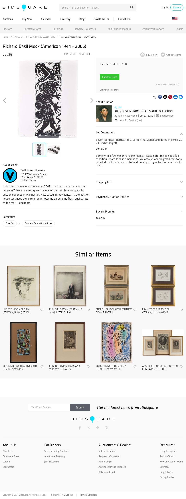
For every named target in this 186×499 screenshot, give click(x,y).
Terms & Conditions (88, 495)
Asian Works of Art (153, 29)
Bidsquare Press (11, 456)
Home (5, 37)
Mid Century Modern (119, 29)
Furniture (58, 29)
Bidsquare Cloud (106, 472)
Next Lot (84, 54)
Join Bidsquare (51, 461)
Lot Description (105, 132)
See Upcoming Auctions (56, 451)
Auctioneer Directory (54, 456)
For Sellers (124, 19)
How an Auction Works (171, 461)
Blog (81, 19)
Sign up (177, 7)
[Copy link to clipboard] (155, 97)
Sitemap (164, 466)
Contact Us (8, 466)
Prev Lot (69, 54)
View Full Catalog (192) (128, 120)
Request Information (109, 456)
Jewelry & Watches (85, 29)
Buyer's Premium (106, 211)
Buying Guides (167, 477)
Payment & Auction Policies (112, 197)
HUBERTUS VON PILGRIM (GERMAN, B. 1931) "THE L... (17, 311)
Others (179, 29)
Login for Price (109, 77)
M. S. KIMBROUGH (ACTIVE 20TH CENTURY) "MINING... (20, 368)
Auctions (8, 19)
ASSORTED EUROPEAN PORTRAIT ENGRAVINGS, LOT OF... (160, 368)
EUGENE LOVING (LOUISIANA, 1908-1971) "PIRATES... (65, 368)
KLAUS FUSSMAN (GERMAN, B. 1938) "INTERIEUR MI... (65, 311)
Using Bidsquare (168, 451)
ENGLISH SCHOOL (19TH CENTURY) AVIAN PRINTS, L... (114, 311)
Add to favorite (173, 54)
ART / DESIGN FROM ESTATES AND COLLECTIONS (33, 37)
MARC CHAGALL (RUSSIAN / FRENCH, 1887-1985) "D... (111, 368)
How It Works (101, 19)
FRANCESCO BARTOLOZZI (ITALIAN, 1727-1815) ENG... (156, 311)
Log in (165, 7)
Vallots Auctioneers (33, 170)
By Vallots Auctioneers (125, 115)
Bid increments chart (109, 90)
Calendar (46, 19)
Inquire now (151, 54)
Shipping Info (104, 182)
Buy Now (27, 19)
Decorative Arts (32, 29)
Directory (65, 19)
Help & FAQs (166, 472)
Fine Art (7, 29)
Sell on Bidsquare (107, 451)
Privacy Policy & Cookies (62, 495)
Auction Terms (167, 456)
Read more (23, 203)
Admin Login (105, 461)
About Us (7, 451)
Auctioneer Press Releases (112, 466)
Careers (6, 461)
